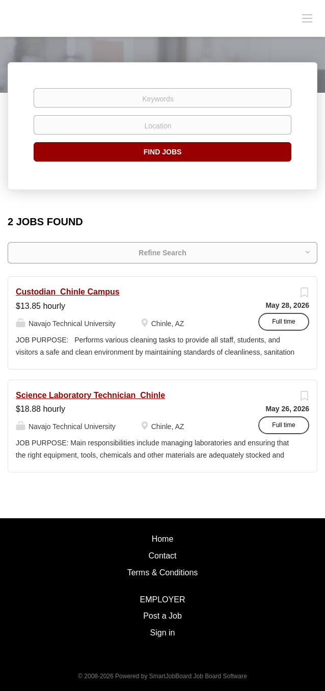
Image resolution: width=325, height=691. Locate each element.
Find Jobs (163, 152)
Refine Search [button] (162, 253)
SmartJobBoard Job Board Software (198, 676)
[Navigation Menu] (307, 17)
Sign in (162, 632)
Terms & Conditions (162, 572)
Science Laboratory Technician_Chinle (90, 395)
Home (163, 539)
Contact (162, 555)
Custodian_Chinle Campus (68, 291)
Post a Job (162, 616)
